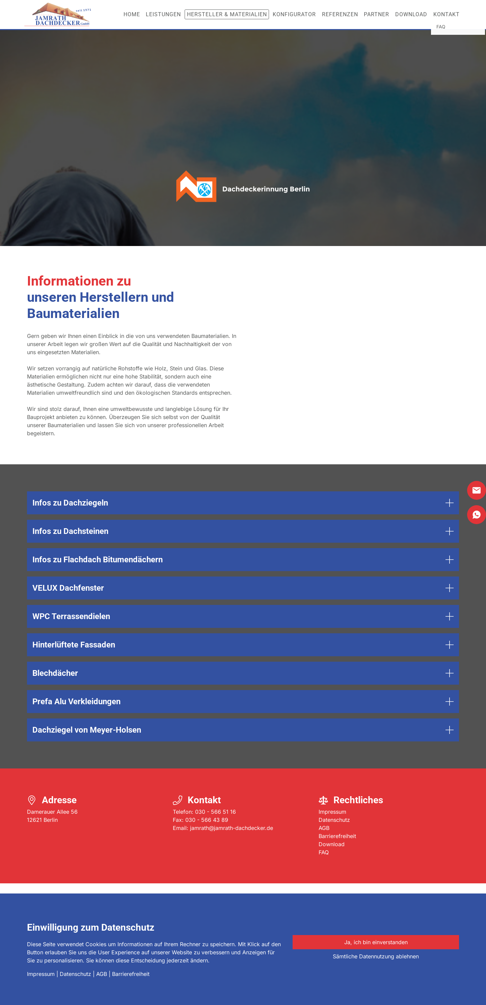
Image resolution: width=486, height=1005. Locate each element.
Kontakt (446, 14)
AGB (324, 828)
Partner (376, 14)
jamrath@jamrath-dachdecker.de (231, 828)
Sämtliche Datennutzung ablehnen (376, 956)
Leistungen (163, 14)
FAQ (324, 852)
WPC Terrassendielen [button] (71, 616)
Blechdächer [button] (55, 673)
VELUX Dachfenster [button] (68, 588)
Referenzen (340, 14)
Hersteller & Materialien (227, 14)
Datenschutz (334, 819)
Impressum (332, 811)
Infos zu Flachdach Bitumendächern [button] (97, 559)
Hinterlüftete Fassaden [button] (73, 644)
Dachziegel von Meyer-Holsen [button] (87, 730)
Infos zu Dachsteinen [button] (70, 531)
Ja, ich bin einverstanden (376, 942)
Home (132, 14)
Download (411, 14)
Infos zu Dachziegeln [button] (70, 503)
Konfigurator (294, 14)
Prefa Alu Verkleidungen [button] (76, 701)
